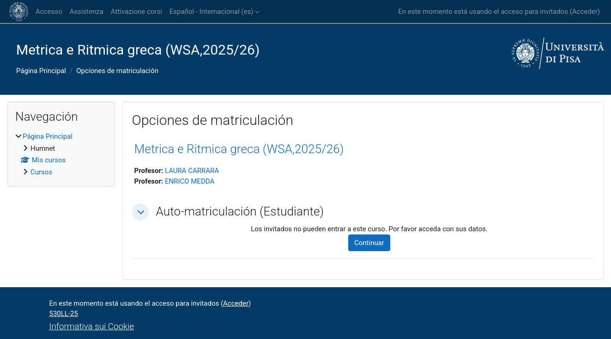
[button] (140, 211)
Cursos (41, 172)
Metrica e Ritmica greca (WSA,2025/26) (239, 149)
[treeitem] (61, 154)
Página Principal (41, 71)
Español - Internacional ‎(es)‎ (211, 11)
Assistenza (86, 11)
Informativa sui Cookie (91, 326)
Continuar (369, 243)
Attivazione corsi (136, 11)
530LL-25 (63, 313)
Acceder (585, 11)
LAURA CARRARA (192, 170)
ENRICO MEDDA (189, 181)
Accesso (49, 11)
